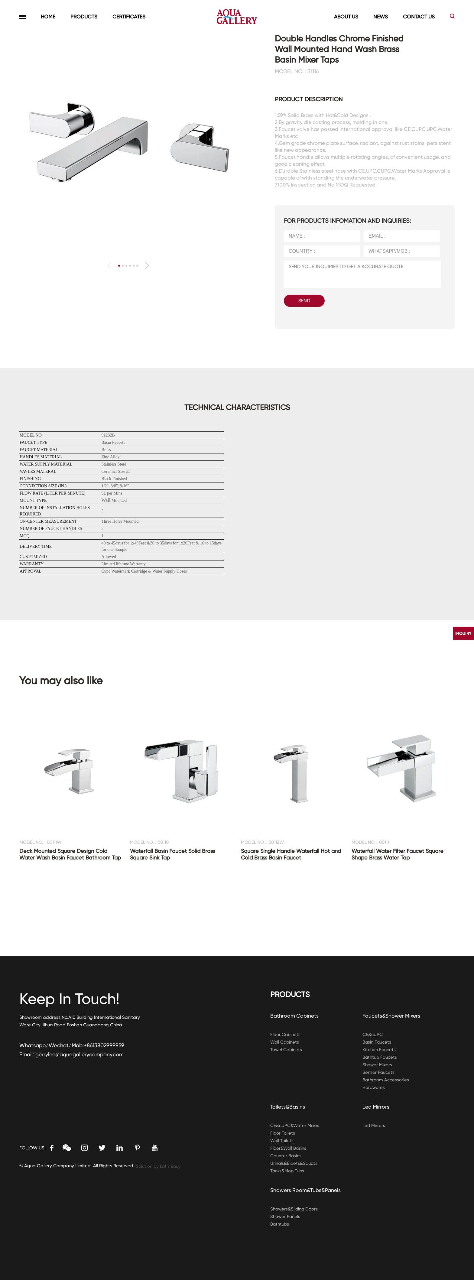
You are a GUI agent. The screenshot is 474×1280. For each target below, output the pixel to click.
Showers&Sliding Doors (294, 1209)
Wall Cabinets (285, 1042)
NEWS (380, 17)
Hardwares (374, 1087)
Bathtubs (280, 1224)
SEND (304, 301)
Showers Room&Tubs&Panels (306, 1190)
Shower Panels (285, 1216)
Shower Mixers (377, 1064)
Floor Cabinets (285, 1034)
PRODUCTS (83, 17)
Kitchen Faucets (379, 1049)
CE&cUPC (372, 1034)
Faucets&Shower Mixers (391, 1015)
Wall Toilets (282, 1140)
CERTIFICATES (128, 17)
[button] (147, 265)
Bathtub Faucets (380, 1057)
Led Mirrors (376, 1106)
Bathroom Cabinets (294, 1015)
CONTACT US (419, 17)
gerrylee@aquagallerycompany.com (80, 1054)
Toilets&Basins (288, 1106)
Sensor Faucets (378, 1072)
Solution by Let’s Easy (158, 1166)
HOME (48, 17)
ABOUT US (346, 17)
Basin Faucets (377, 1042)
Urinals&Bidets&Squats (294, 1163)
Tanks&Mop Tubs (287, 1171)
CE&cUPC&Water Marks (295, 1125)
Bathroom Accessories (385, 1080)
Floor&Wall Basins (288, 1148)
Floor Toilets (282, 1133)
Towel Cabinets (286, 1049)
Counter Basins (286, 1155)
